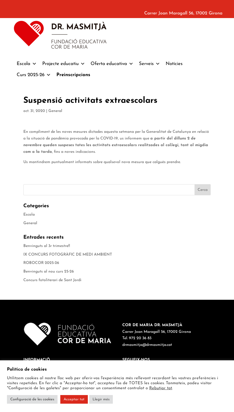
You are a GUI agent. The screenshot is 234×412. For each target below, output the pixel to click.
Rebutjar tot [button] (160, 388)
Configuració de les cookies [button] (32, 399)
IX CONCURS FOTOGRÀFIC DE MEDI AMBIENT (67, 255)
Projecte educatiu (63, 63)
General (55, 111)
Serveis (149, 63)
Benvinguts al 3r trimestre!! (46, 246)
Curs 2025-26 (34, 75)
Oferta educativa (112, 63)
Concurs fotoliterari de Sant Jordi (52, 280)
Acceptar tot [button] (74, 399)
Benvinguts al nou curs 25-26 (48, 271)
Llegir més (101, 399)
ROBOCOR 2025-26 (41, 263)
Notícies (174, 63)
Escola (27, 63)
